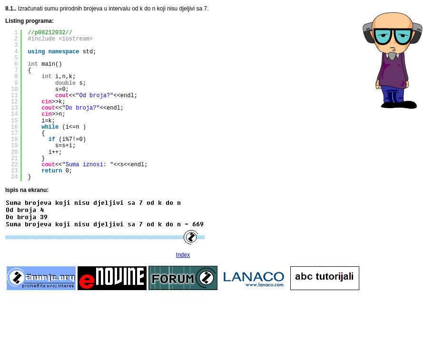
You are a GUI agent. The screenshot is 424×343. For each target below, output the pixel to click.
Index (183, 255)
